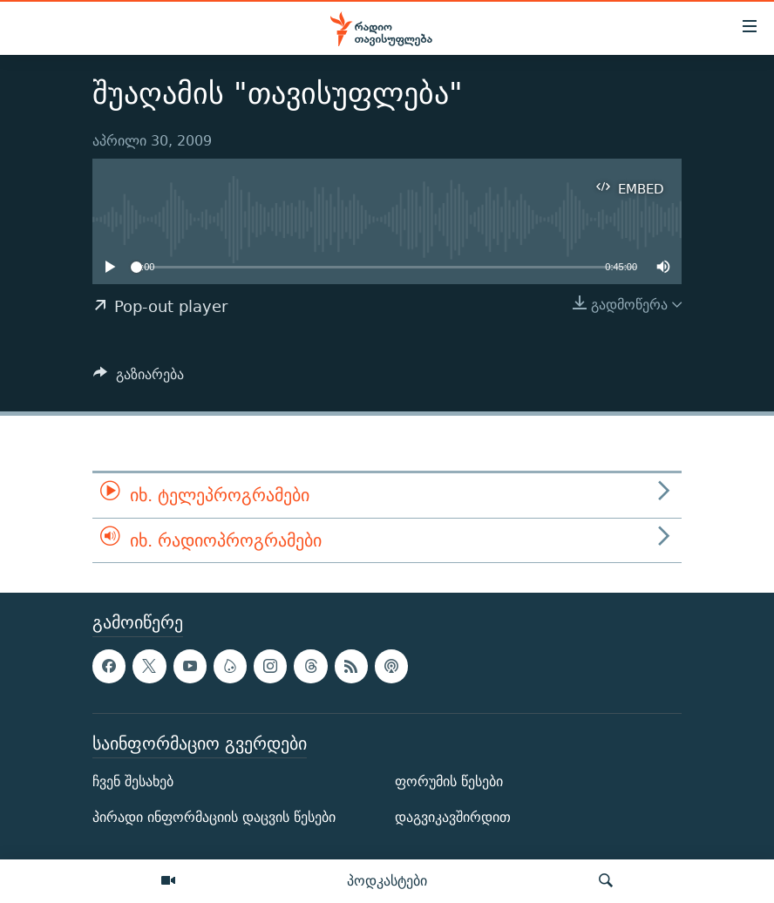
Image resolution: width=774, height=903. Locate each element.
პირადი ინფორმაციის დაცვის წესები (214, 817)
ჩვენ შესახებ (132, 781)
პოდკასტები (387, 880)
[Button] (138, 379)
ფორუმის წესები (449, 781)
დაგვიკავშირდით (453, 817)
